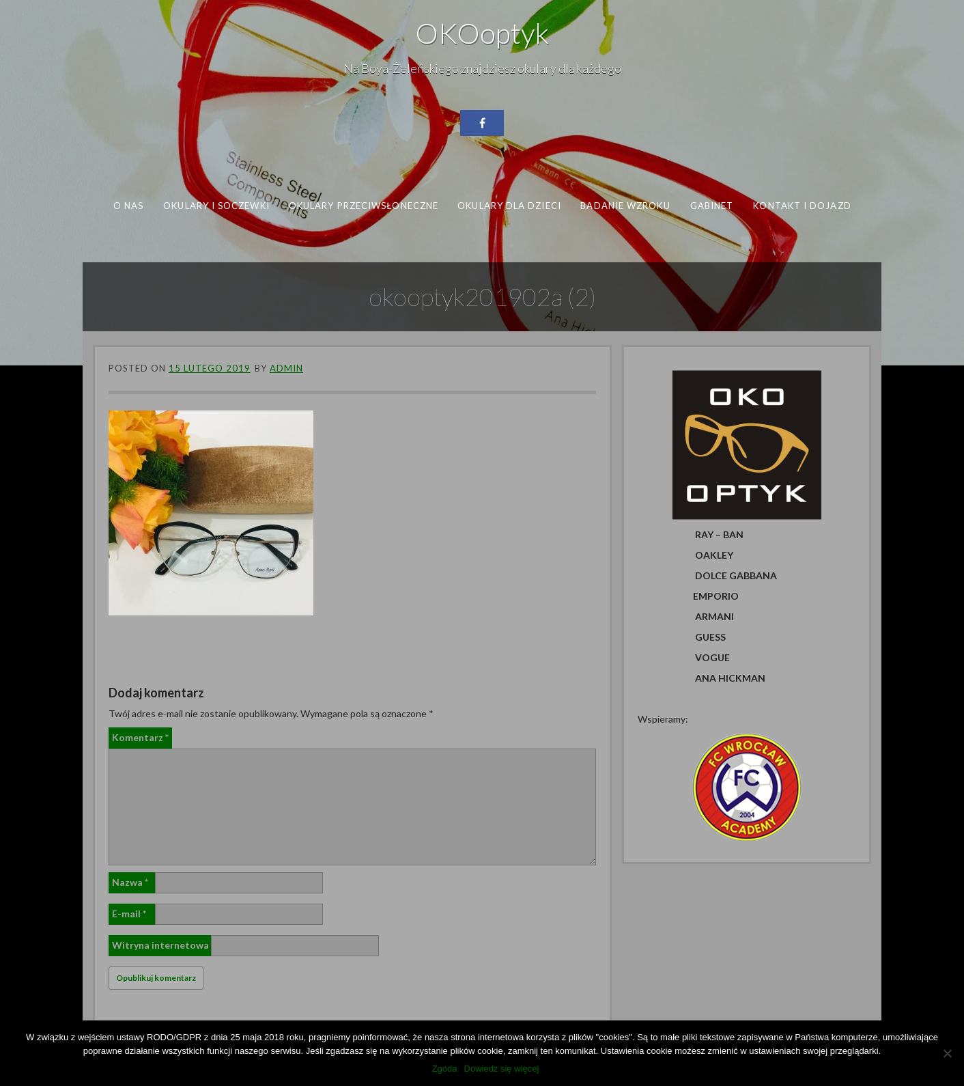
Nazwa (130, 882)
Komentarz (140, 737)
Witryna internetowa (160, 945)
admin (286, 368)
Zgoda (444, 1068)
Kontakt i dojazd (802, 205)
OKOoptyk (482, 33)
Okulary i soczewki (216, 205)
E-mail (129, 913)
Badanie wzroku (625, 205)
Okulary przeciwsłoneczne (363, 205)
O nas (128, 205)
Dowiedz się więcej (501, 1068)
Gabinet (712, 205)
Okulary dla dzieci (509, 205)
